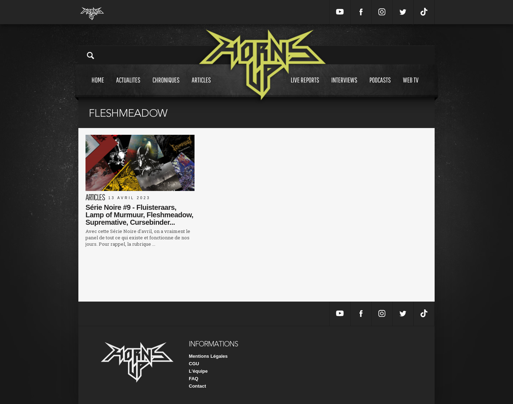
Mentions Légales (208, 356)
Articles (201, 86)
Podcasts (380, 86)
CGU (194, 363)
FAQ (193, 378)
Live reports (305, 86)
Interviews (344, 86)
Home (98, 86)
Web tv (411, 86)
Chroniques (166, 86)
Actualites (128, 86)
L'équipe (198, 371)
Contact (197, 386)
